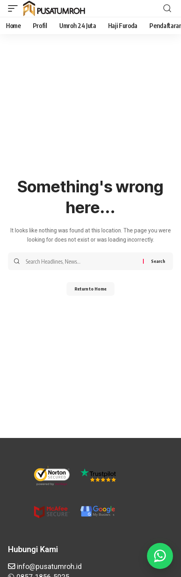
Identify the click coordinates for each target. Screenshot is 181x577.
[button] (15, 8)
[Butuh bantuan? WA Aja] (160, 556)
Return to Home (90, 288)
